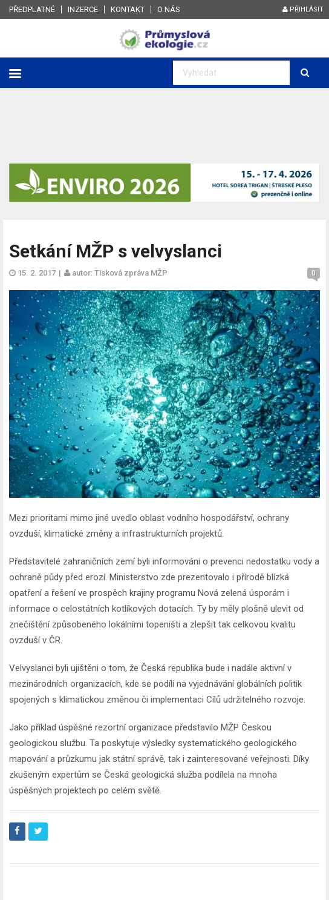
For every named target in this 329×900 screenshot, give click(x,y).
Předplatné (32, 9)
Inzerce (83, 9)
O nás (168, 9)
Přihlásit (303, 9)
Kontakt (128, 9)
